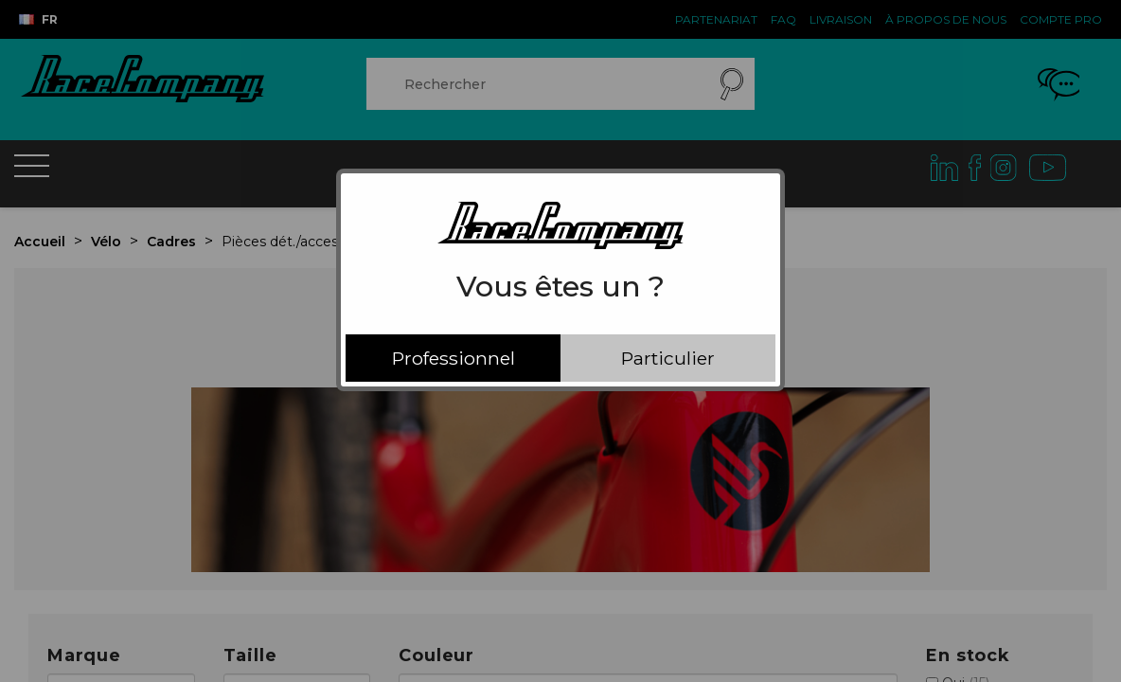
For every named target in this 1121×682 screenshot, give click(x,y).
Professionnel (453, 358)
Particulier (668, 358)
